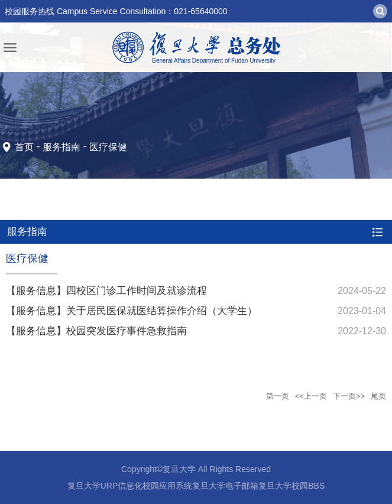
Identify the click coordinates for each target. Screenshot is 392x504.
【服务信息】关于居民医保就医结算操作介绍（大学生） (131, 310)
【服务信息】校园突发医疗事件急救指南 (96, 331)
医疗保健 (108, 147)
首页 (24, 147)
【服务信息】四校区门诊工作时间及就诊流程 (106, 290)
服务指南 (61, 147)
